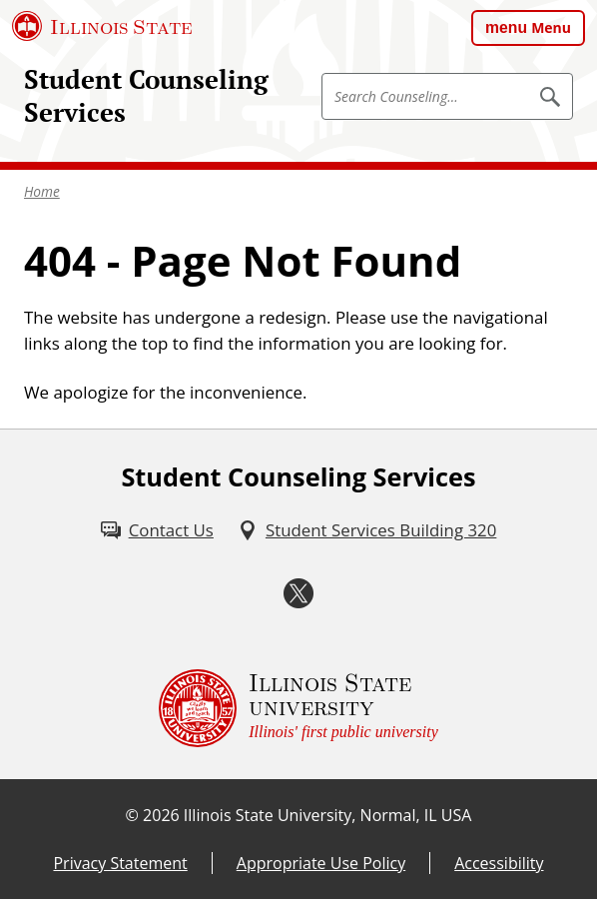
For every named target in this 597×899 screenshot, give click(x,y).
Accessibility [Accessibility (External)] (498, 863)
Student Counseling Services (146, 96)
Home (42, 191)
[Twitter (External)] (298, 593)
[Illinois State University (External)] (102, 26)
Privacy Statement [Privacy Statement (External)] (120, 863)
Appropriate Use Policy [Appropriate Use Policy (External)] (321, 863)
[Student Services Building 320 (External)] (367, 529)
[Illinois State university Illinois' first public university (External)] (298, 708)
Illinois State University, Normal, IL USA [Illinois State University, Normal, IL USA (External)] (328, 815)
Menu (551, 27)
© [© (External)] (132, 815)
